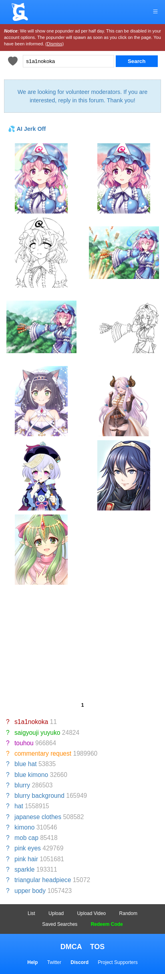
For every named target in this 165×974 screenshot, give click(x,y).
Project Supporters (117, 962)
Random (128, 913)
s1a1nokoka (31, 721)
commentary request (42, 753)
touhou (24, 743)
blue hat (25, 763)
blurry (22, 785)
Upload (56, 913)
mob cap (26, 837)
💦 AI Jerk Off (27, 129)
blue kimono (31, 774)
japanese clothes (37, 816)
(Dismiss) (54, 43)
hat (18, 806)
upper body (30, 890)
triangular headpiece (42, 879)
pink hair (26, 859)
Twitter (54, 962)
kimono (24, 827)
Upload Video (91, 913)
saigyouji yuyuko (37, 732)
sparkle (24, 869)
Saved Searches (59, 924)
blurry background (39, 795)
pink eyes (27, 848)
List (31, 913)
